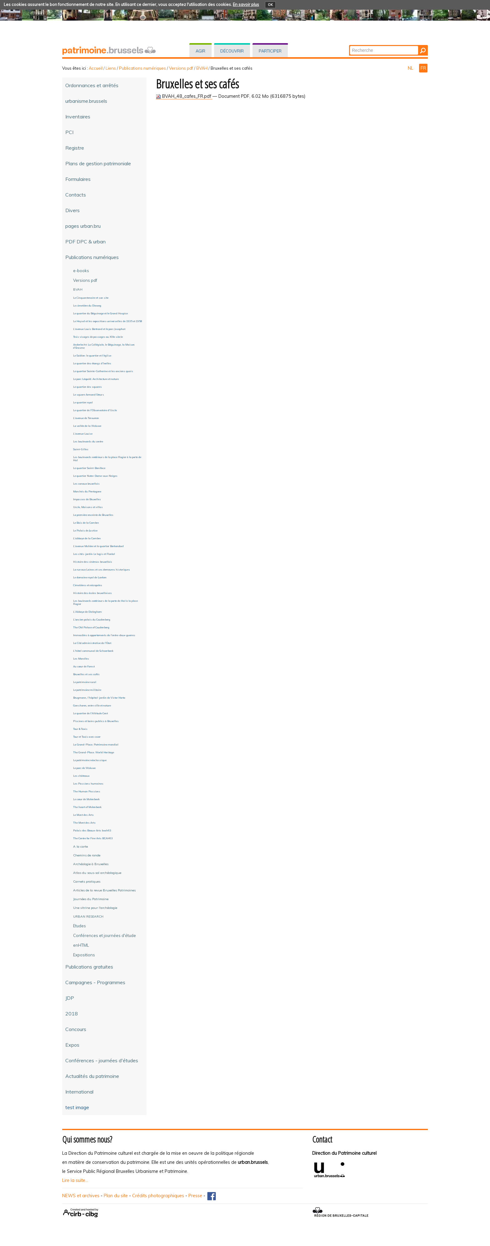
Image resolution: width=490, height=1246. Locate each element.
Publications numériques (142, 68)
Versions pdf (181, 68)
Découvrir (232, 50)
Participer (270, 50)
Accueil (95, 68)
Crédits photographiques (158, 1196)
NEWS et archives (80, 1196)
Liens (111, 68)
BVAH (202, 68)
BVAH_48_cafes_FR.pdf (184, 96)
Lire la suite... (75, 1180)
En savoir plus (246, 4)
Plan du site (116, 1196)
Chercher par (349, 45)
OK (270, 4)
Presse (195, 1196)
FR (423, 68)
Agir (200, 50)
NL (411, 68)
